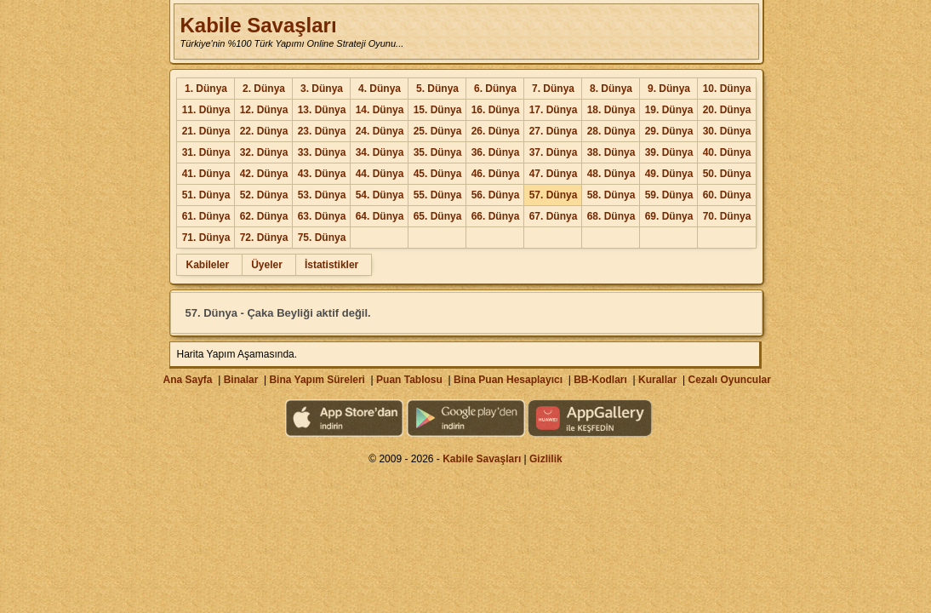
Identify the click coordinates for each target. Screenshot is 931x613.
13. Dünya (322, 110)
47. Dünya (553, 174)
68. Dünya (611, 216)
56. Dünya (495, 195)
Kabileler (207, 265)
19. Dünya (669, 110)
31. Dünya (206, 152)
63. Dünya (322, 216)
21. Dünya (206, 131)
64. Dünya (380, 216)
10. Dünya (727, 89)
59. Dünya (669, 195)
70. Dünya (727, 216)
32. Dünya (264, 152)
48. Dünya (611, 174)
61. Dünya (206, 216)
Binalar (241, 380)
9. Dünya (669, 89)
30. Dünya (727, 131)
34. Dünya (380, 152)
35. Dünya (438, 152)
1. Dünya (206, 89)
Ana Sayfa (187, 380)
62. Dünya (264, 216)
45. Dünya (438, 174)
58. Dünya (611, 195)
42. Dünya (264, 174)
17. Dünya (553, 110)
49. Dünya (669, 174)
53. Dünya (322, 195)
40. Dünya (727, 152)
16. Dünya (495, 110)
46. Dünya (495, 174)
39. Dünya (669, 152)
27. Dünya (553, 131)
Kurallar (657, 380)
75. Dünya (322, 237)
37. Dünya (553, 152)
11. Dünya (206, 110)
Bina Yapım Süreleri (317, 380)
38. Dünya (611, 152)
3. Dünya (321, 89)
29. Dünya (669, 131)
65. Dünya (438, 216)
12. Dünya (264, 110)
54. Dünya (380, 195)
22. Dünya (264, 131)
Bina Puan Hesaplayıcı (508, 380)
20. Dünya (727, 110)
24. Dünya (380, 131)
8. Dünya (611, 89)
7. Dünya (553, 89)
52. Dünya (264, 195)
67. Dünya (553, 216)
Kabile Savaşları (258, 25)
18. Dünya (611, 110)
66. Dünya (495, 216)
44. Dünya (380, 174)
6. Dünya (495, 89)
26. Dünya (495, 131)
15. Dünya (438, 110)
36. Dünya (495, 152)
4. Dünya (379, 89)
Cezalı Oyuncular (729, 380)
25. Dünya (438, 131)
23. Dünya (322, 131)
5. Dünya (437, 89)
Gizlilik (546, 459)
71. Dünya (206, 237)
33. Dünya (322, 152)
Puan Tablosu (409, 380)
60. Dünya (727, 195)
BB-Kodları (600, 380)
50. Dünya (727, 174)
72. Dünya (264, 237)
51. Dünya (206, 195)
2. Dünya (264, 89)
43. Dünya (322, 174)
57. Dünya (553, 195)
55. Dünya (438, 195)
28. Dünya (611, 131)
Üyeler (267, 265)
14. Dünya (380, 110)
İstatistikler (331, 265)
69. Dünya (669, 216)
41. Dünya (206, 174)
